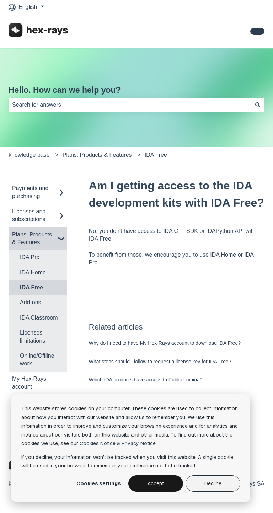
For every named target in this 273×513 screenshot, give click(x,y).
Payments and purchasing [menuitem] (30, 192)
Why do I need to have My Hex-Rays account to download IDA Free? (165, 343)
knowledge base (29, 155)
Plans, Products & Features (97, 155)
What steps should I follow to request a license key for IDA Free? (160, 361)
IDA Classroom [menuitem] (39, 318)
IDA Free (156, 155)
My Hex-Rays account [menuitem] (29, 383)
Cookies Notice (98, 443)
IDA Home (223, 255)
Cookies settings (98, 483)
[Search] (257, 105)
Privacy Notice (139, 443)
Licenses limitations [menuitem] (32, 336)
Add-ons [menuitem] (30, 302)
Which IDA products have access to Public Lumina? (146, 380)
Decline (212, 483)
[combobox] (130, 105)
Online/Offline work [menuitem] (37, 360)
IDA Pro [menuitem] (29, 257)
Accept (156, 483)
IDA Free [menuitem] (31, 287)
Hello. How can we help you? (65, 90)
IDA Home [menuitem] (33, 272)
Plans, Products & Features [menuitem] (32, 238)
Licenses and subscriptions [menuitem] (29, 215)
